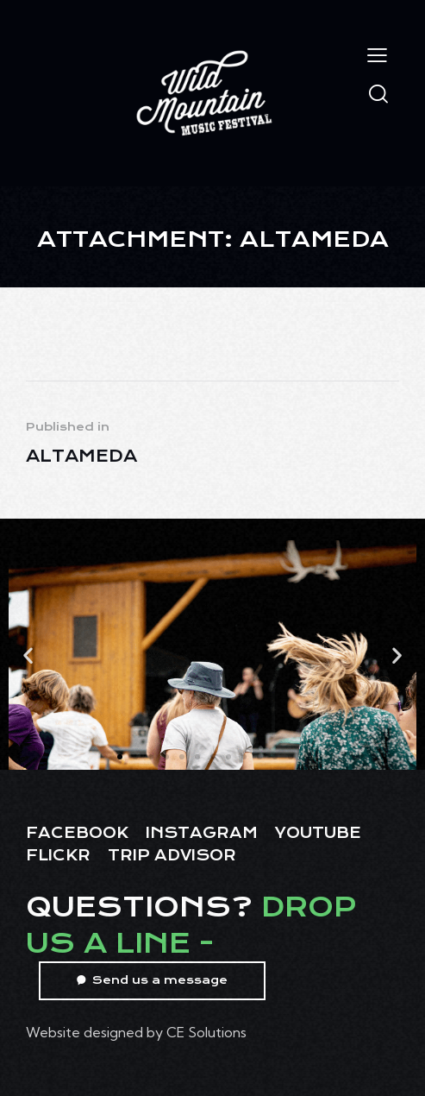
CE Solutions (206, 1032)
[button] (28, 654)
